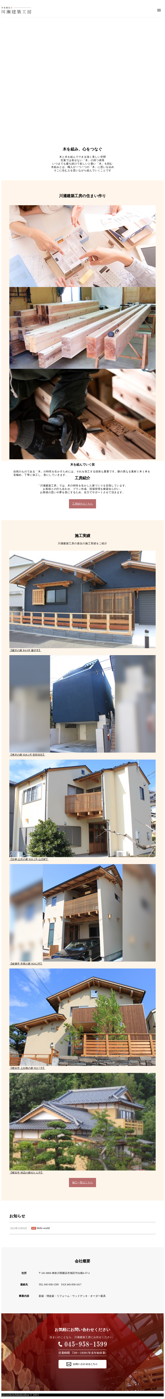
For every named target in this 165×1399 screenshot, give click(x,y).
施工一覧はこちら (82, 1182)
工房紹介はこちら (82, 503)
